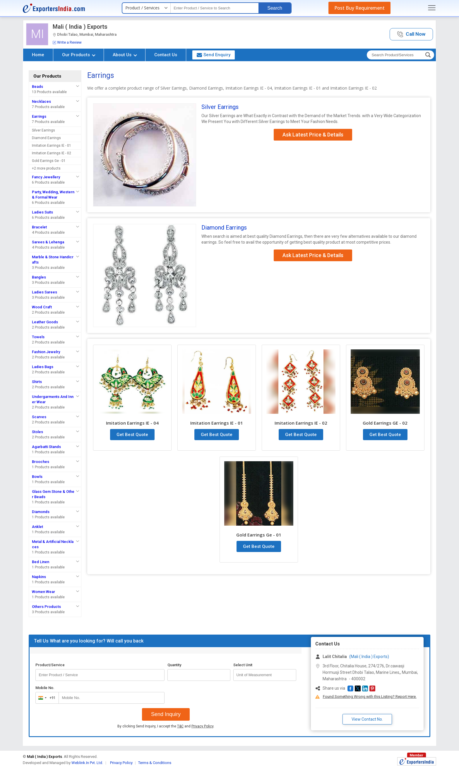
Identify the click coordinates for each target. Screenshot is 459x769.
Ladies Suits (42, 212)
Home (38, 54)
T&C (180, 726)
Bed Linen (40, 562)
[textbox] (214, 8)
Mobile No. (44, 688)
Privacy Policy (202, 726)
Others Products (46, 606)
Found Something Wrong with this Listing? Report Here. (370, 696)
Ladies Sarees (44, 292)
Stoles (37, 432)
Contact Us (165, 54)
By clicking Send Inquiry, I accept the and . (165, 726)
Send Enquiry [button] (213, 54)
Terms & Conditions (154, 763)
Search (274, 8)
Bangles (39, 277)
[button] (411, 34)
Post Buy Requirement (359, 8)
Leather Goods (45, 322)
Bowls (37, 476)
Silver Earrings (43, 130)
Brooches (40, 461)
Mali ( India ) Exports (80, 26)
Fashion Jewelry (46, 352)
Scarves (39, 417)
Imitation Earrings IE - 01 (51, 145)
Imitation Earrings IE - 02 (51, 153)
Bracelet (39, 227)
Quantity (174, 665)
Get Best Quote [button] (132, 434)
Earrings (39, 116)
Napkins (39, 577)
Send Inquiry (166, 714)
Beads (37, 86)
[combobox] (46, 698)
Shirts (37, 382)
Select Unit (242, 665)
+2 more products (46, 168)
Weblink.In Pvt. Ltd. (87, 763)
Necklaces (41, 101)
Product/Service (50, 665)
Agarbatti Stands (46, 447)
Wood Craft (42, 307)
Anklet (37, 526)
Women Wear (43, 591)
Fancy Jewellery (46, 177)
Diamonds (40, 512)
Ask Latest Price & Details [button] (312, 134)
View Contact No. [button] (367, 719)
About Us (125, 54)
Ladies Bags (42, 367)
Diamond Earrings (46, 138)
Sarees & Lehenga (48, 242)
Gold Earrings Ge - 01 (49, 161)
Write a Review (67, 42)
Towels (38, 337)
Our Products (78, 54)
